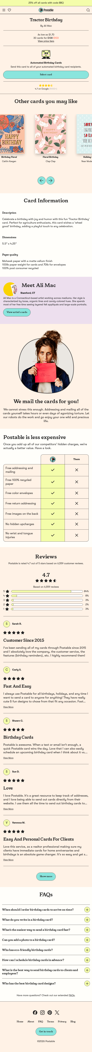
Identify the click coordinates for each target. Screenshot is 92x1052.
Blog (72, 1021)
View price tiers (46, 41)
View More (8, 707)
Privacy (62, 1021)
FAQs (72, 995)
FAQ (40, 1021)
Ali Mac (48, 26)
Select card (46, 74)
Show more (46, 876)
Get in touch (46, 1031)
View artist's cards (17, 312)
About (30, 1021)
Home (20, 1021)
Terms (50, 1021)
